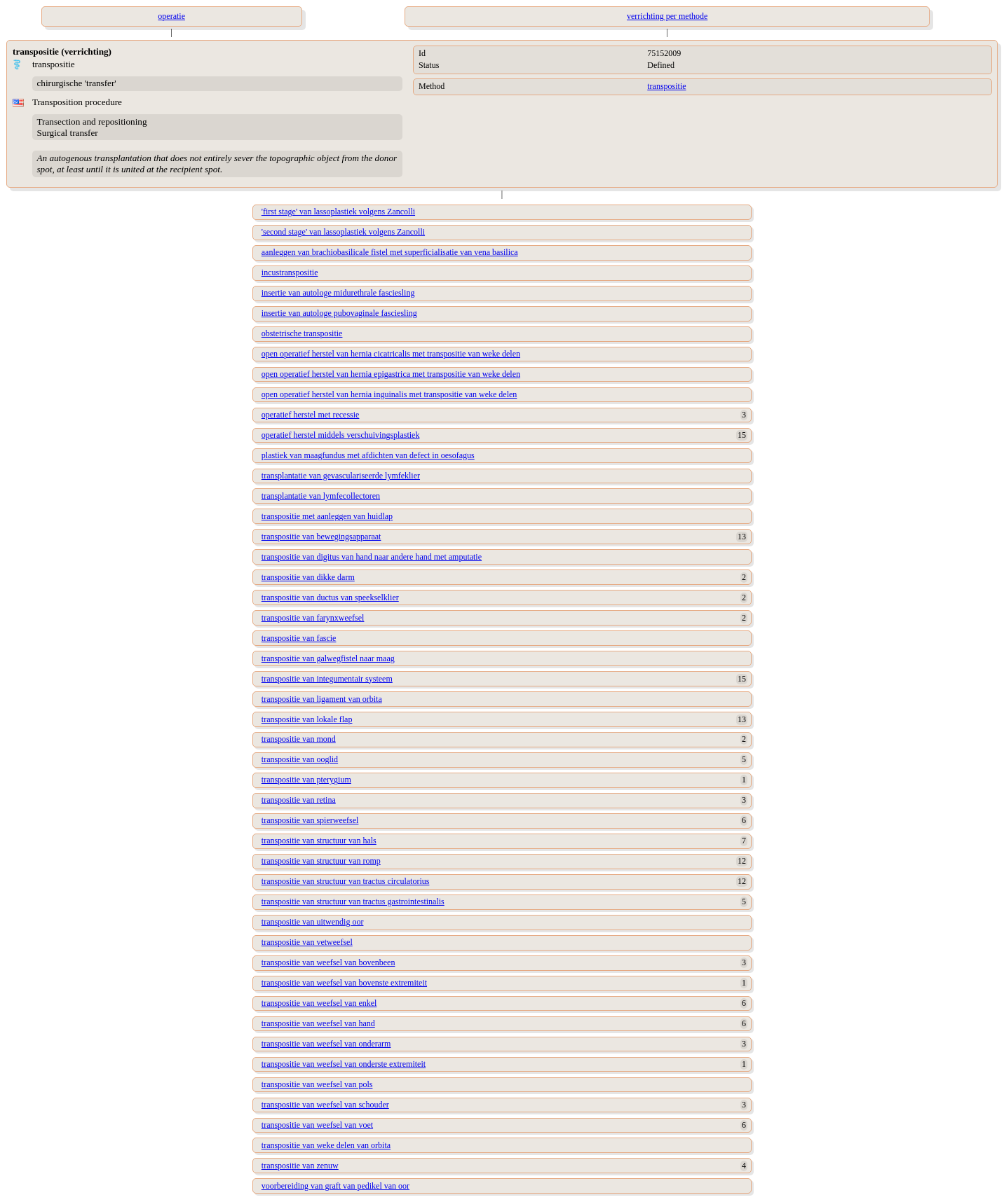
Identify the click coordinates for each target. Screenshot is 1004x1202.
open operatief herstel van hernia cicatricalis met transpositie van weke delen (391, 354)
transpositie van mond (299, 739)
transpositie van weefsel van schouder (325, 1105)
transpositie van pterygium (306, 780)
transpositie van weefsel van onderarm (326, 1044)
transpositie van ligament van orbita (322, 699)
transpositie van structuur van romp (321, 861)
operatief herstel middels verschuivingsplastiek (341, 435)
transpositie (666, 86)
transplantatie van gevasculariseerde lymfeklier (341, 476)
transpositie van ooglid (300, 759)
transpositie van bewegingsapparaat (321, 536)
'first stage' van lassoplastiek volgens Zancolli (338, 211)
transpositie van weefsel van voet (317, 1125)
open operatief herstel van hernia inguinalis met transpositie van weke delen (389, 394)
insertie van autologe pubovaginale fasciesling (339, 313)
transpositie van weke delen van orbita (326, 1145)
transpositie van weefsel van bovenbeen (328, 962)
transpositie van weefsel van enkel (319, 1003)
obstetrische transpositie (302, 333)
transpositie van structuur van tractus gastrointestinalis (353, 901)
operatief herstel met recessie (311, 415)
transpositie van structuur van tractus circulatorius (346, 881)
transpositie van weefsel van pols (317, 1084)
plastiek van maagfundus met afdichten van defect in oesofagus (368, 455)
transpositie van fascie (299, 638)
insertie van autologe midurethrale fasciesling (338, 293)
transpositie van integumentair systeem (327, 679)
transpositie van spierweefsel (310, 820)
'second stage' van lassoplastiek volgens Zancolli (343, 232)
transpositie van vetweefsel (307, 942)
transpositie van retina (299, 800)
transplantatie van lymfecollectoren (321, 496)
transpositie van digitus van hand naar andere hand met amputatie (372, 557)
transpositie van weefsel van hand (318, 1023)
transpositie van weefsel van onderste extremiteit (344, 1064)
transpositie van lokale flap (307, 719)
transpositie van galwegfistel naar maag (328, 658)
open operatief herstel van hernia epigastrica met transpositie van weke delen (391, 374)
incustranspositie (290, 272)
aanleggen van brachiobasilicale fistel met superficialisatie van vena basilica (390, 252)
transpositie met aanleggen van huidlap (327, 516)
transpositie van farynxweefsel (313, 618)
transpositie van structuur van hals (319, 840)
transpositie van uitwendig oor (313, 922)
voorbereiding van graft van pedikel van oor (335, 1186)
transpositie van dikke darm (308, 577)
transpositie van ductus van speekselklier (330, 597)
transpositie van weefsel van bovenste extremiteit (344, 983)
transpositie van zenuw (300, 1165)
